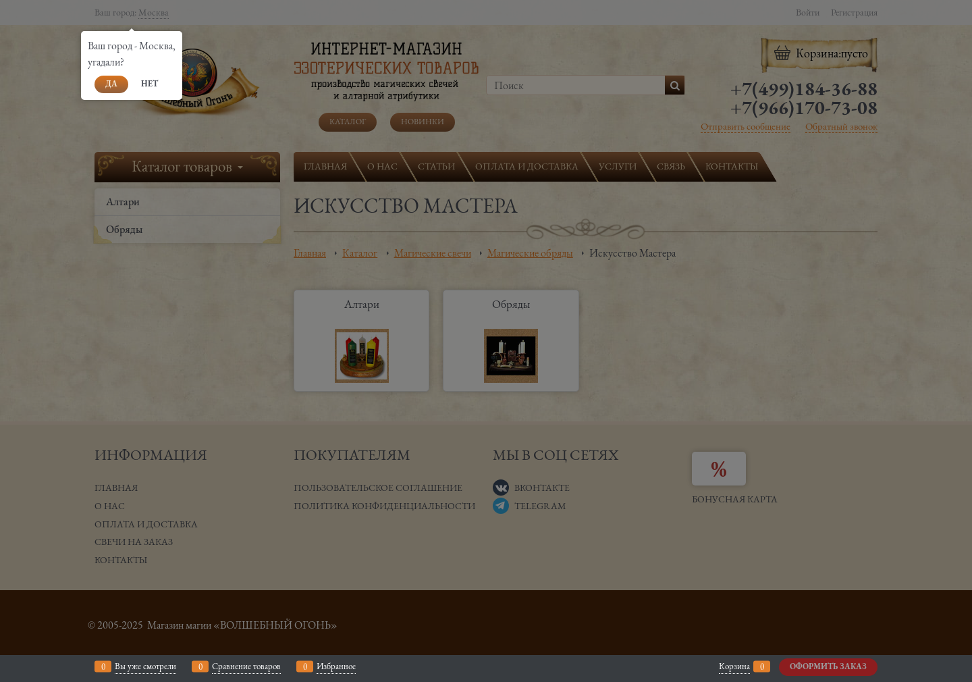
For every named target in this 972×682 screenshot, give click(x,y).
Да (111, 83)
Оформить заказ (828, 666)
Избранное (336, 666)
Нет (149, 83)
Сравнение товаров (246, 666)
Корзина (734, 666)
